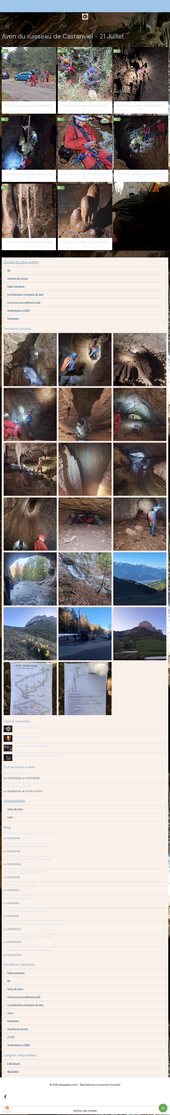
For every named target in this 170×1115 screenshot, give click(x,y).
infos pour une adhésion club (24, 302)
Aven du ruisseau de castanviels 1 (29, 107)
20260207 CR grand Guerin (23, 872)
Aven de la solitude (17, 786)
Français (13, 1063)
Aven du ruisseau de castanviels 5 (85, 176)
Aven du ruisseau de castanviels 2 (85, 107)
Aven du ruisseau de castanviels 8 (85, 244)
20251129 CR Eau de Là (20, 898)
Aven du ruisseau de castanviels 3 (141, 107)
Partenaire (13, 318)
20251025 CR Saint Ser (20, 885)
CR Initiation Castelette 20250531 (28, 937)
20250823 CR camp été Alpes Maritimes (33, 924)
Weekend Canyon (16, 773)
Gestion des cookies (85, 1110)
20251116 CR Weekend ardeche (26, 911)
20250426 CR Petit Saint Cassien (28, 950)
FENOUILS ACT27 (26, 737)
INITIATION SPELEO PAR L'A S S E (36, 756)
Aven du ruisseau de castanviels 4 (29, 176)
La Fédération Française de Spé (25, 294)
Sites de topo (15, 808)
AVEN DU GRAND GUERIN (31, 746)
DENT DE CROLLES (27, 727)
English (13, 1071)
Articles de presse (17, 278)
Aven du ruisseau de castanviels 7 (29, 244)
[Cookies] (7, 1108)
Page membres (16, 286)
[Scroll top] (163, 1108)
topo (10, 816)
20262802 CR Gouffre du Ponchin (28, 859)
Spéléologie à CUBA (18, 310)
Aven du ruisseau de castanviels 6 (141, 176)
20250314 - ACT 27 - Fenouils (25, 846)
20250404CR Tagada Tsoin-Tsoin (28, 833)
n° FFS (10, 1036)
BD (8, 270)
